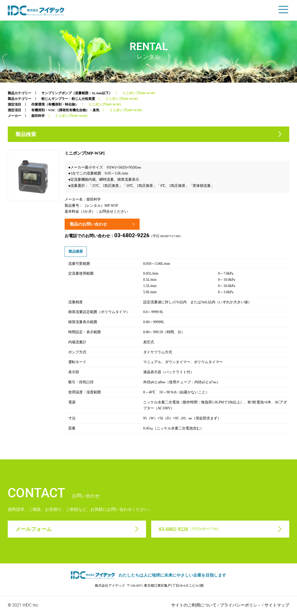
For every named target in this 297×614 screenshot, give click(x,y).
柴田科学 (38, 116)
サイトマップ (276, 605)
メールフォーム (34, 529)
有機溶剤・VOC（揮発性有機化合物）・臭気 (65, 110)
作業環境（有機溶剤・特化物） (54, 104)
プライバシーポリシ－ (240, 605)
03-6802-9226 (131, 235)
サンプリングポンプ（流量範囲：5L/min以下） (76, 93)
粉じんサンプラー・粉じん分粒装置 (68, 99)
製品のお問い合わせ (88, 224)
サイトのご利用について (194, 605)
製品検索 (26, 134)
